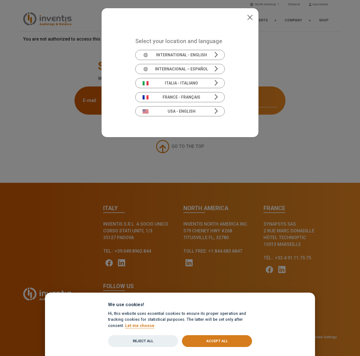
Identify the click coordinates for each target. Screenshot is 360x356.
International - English (175, 55)
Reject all (143, 341)
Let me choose (139, 325)
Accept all (217, 341)
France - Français (172, 97)
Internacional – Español (175, 69)
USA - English (169, 111)
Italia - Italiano (170, 83)
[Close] (250, 16)
